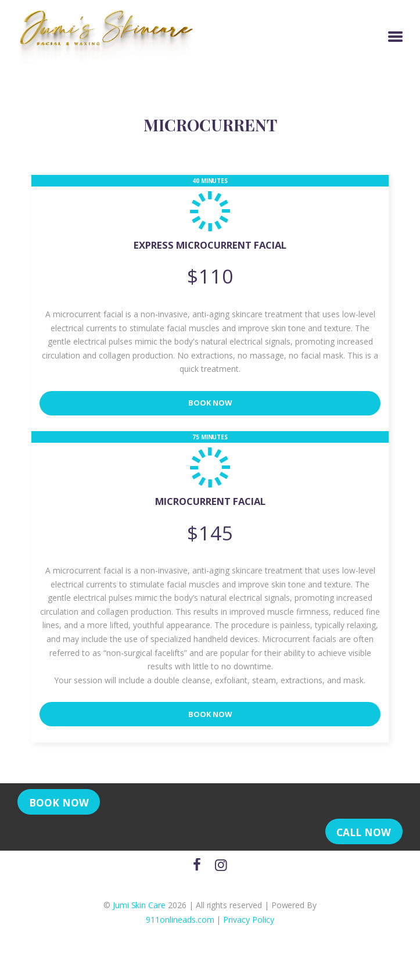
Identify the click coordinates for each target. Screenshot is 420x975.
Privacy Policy (248, 926)
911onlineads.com (180, 926)
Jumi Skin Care (139, 911)
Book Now (210, 405)
